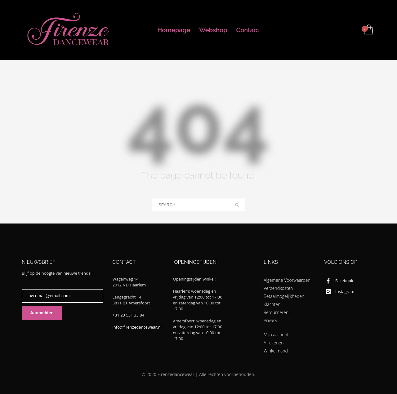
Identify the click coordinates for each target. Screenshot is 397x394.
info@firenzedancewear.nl (137, 327)
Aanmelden (41, 312)
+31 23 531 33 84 (129, 315)
